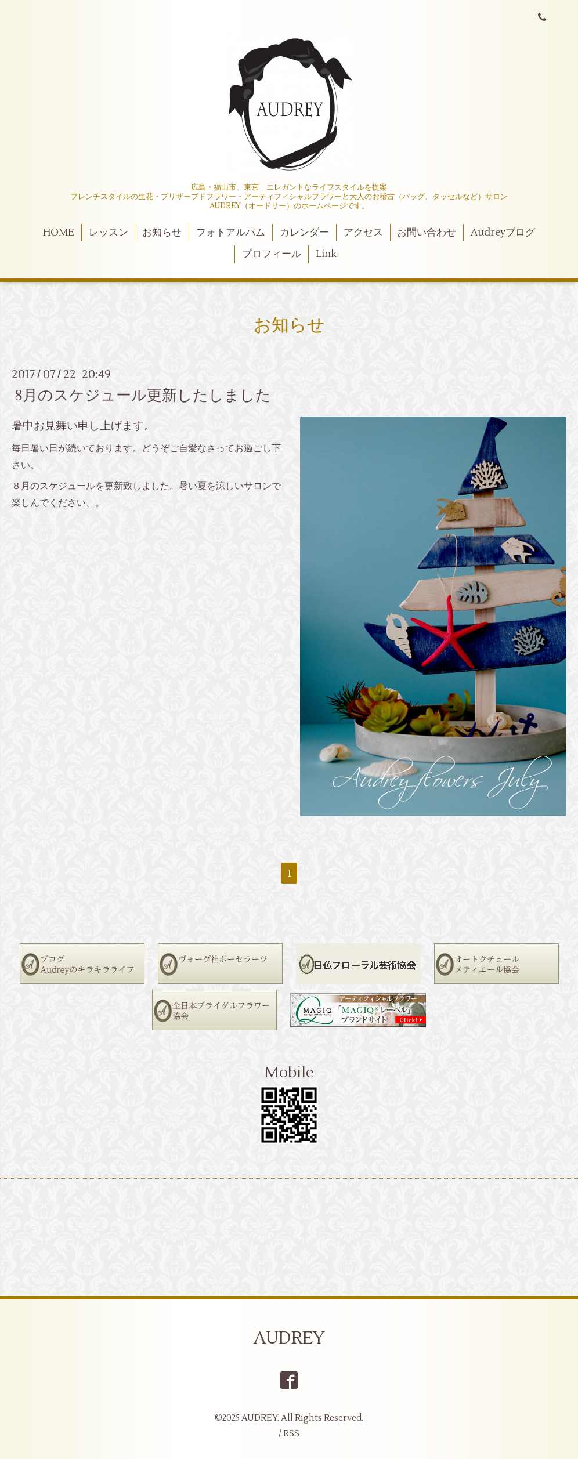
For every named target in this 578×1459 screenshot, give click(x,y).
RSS (291, 1433)
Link (326, 254)
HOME (58, 232)
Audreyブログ (503, 232)
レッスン (108, 232)
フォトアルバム (230, 232)
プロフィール (271, 254)
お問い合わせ (426, 232)
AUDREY (289, 1338)
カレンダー (304, 232)
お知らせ (162, 232)
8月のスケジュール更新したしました (143, 395)
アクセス (363, 232)
